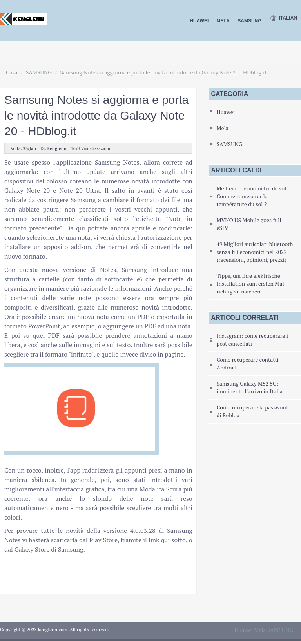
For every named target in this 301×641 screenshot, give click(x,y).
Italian (283, 18)
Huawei (199, 21)
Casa (11, 72)
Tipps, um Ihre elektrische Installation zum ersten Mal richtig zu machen (250, 283)
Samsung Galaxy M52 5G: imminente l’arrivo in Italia (249, 387)
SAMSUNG (249, 21)
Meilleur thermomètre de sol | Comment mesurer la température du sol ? (252, 196)
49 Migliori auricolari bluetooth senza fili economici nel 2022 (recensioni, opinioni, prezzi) (254, 251)
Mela (223, 21)
